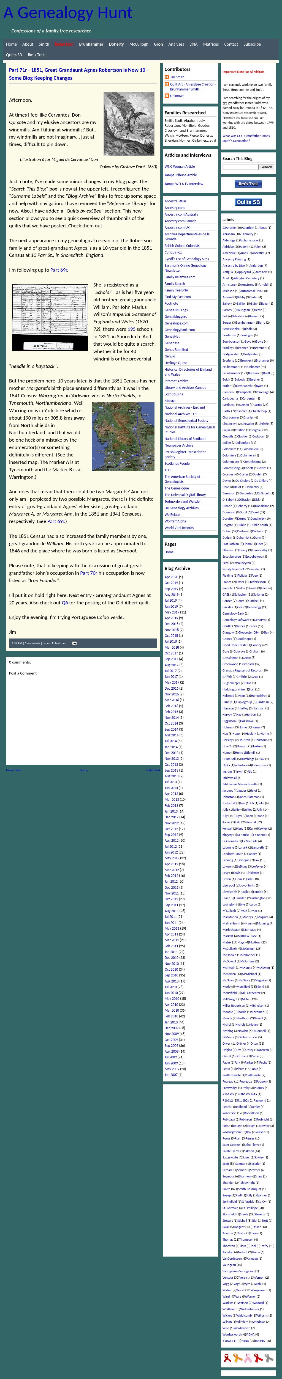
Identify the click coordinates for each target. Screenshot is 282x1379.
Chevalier (248, 424)
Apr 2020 (171, 577)
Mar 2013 (172, 799)
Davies (227, 481)
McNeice (244, 980)
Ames (244, 253)
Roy (248, 1132)
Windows (259, 1322)
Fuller (241, 588)
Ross (226, 1126)
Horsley (228, 740)
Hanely (227, 702)
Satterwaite (230, 1157)
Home (11, 44)
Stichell (242, 1221)
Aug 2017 (171, 665)
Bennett (254, 316)
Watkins (228, 1303)
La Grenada (230, 841)
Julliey (248, 809)
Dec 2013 (171, 752)
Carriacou (229, 405)
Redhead (241, 1107)
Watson (243, 1303)
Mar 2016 (172, 700)
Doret (255, 512)
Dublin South (259, 525)
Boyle (259, 341)
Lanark (242, 847)
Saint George (231, 1145)
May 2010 (172, 998)
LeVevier (257, 866)
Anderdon (256, 266)
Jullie (236, 809)
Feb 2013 (171, 805)
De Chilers (261, 481)
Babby (241, 297)
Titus (242, 1246)
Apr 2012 (171, 864)
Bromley (246, 360)
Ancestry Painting (234, 259)
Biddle (248, 329)
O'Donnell (259, 1031)
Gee (240, 607)
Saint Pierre (251, 1145)
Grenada (248, 664)
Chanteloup (259, 411)
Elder (259, 544)
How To (227, 746)
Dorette (228, 519)
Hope (236, 734)
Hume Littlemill (245, 753)
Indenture (241, 765)
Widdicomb (244, 1315)
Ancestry (258, 253)
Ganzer (227, 601)
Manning (263, 923)
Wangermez (259, 1290)
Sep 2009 (171, 1045)
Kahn (249, 816)
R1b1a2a (228, 1094)
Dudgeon (258, 531)
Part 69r (58, 270)
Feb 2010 (171, 1016)
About (27, 44)
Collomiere (242, 443)
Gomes (227, 639)
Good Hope (243, 639)
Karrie (227, 822)
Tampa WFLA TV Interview (184, 183)
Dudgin (227, 538)
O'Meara (228, 1037)
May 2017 (172, 682)
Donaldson (262, 506)
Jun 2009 (171, 1063)
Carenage (263, 392)
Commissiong (252, 462)
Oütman (240, 1056)
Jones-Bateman (249, 797)
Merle (227, 987)
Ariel (226, 278)
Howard (242, 746)
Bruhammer (230, 367)
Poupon (261, 1081)
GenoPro (260, 620)
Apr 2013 (171, 793)
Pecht (263, 1062)
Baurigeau (243, 310)
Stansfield (229, 1214)
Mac (254, 911)
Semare (228, 1170)
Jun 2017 (171, 676)
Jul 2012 (171, 846)
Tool (253, 1246)
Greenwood (230, 664)
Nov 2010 (172, 963)
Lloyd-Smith (247, 885)
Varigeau (252, 1258)
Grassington (230, 658)
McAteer (255, 942)
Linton (227, 879)
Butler (227, 386)
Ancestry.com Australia (181, 214)
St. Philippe (250, 1208)
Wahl (258, 1284)
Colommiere (231, 462)
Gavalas (228, 607)
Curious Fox (173, 252)
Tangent (239, 1227)
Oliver (227, 1043)
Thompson (246, 1240)
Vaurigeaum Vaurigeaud (238, 1271)
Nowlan (243, 1031)
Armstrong (247, 285)
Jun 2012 (171, 852)
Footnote (171, 303)
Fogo (254, 575)
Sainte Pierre (231, 1151)
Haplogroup (244, 702)
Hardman (262, 702)
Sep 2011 (171, 905)
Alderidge (229, 240)
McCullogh (138, 44)
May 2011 (172, 928)
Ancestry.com (175, 207)
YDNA (245, 1341)
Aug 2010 (171, 981)
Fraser (240, 582)
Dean (226, 487)
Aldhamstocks (249, 240)
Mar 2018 (172, 647)
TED (167, 470)
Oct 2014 (171, 723)
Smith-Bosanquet (249, 1189)
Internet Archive (176, 381)
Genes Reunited (176, 349)
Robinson (245, 1119)
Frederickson (257, 582)
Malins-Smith (231, 923)
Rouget (237, 1126)
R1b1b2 (228, 1100)
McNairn (228, 980)
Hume (227, 753)
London (258, 892)
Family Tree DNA (234, 569)
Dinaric (227, 506)
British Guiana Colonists (182, 245)
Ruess (226, 1138)
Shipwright (247, 1183)
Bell (225, 316)
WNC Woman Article (180, 166)
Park (237, 1062)
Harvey (227, 715)
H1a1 (248, 683)
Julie (261, 803)
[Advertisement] (187, 1169)
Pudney (259, 1088)
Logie (245, 892)
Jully (259, 809)
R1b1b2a (243, 1100)
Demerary (252, 487)
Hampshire (258, 696)
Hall (251, 689)
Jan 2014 (171, 747)
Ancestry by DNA (234, 266)
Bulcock (240, 379)
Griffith (227, 677)
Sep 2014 (171, 729)
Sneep (227, 1195)
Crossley (228, 474)
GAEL (226, 594)
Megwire (261, 980)
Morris (241, 1012)
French (227, 588)
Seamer (240, 1164)
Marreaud (249, 930)
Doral (243, 512)
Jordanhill (229, 803)
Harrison (228, 708)
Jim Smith (177, 77)
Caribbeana (230, 398)
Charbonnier (231, 417)
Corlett (248, 468)
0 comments (32, 643)
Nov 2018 (172, 629)
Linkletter (252, 873)
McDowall (229, 961)
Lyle (242, 904)
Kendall (227, 828)
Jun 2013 (171, 788)
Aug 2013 (171, 776)
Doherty (241, 506)
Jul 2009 (171, 1057)
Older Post (153, 770)
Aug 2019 (171, 594)
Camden (228, 392)
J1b (250, 772)
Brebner (242, 348)
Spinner (262, 1195)
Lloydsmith (230, 892)
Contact (231, 44)
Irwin (239, 772)
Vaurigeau (229, 1265)
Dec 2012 (171, 817)
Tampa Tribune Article (181, 175)
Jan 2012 (171, 881)
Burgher (254, 379)
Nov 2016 (172, 694)
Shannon (245, 1176)
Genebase (172, 343)
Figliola (242, 575)
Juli (252, 803)
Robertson (58, 643)
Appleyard (244, 272)
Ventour (228, 1277)
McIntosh (229, 968)
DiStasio (244, 500)
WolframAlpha (175, 521)
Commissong (231, 468)
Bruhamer (262, 360)
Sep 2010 (171, 975)
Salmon (249, 1151)
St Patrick (247, 1202)
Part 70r (88, 573)
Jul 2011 (171, 916)
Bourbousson (231, 341)
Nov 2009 (172, 1033)
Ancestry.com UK (177, 227)
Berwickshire (231, 329)
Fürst (264, 588)
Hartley (243, 708)
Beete (258, 310)
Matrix (227, 942)
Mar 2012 (172, 870)
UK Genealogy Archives (182, 508)
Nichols (240, 1024)
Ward (226, 1296)
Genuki (170, 356)
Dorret (241, 519)
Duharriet (243, 538)
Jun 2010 (171, 992)
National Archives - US (181, 414)
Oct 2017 (171, 653)
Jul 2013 (171, 782)
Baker (265, 303)
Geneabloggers (176, 316)
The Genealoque (177, 488)
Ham (242, 696)
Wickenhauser (249, 1309)
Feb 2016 (171, 706)
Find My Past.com (178, 296)
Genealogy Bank (233, 613)
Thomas (228, 1240)
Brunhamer (252, 367)
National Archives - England (185, 407)
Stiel (254, 1221)
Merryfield (230, 993)
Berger (227, 322)
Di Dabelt (263, 493)
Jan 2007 (171, 1074)
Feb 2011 (171, 946)
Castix (227, 411)
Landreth (258, 847)
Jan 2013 (171, 811)
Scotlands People (177, 463)
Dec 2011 (171, 887)
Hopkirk (251, 734)
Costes (262, 468)
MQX (243, 911)
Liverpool (229, 885)
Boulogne (246, 335)
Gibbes (240, 626)
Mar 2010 (172, 1010)
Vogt (237, 1284)
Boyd (248, 341)
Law (256, 860)
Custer (244, 474)
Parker (249, 1062)
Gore (226, 651)
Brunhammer (231, 373)
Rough (251, 1126)
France (227, 582)
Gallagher (240, 594)
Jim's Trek (36, 54)
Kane (260, 816)
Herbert (251, 715)
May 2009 (172, 1069)
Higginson (229, 721)
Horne (265, 734)
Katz (237, 822)
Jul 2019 (171, 600)
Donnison (229, 512)
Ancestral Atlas (175, 201)
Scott (226, 1164)
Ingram (227, 772)
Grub (255, 677)
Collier (227, 443)
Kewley (263, 828)
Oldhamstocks (247, 1037)
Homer (256, 727)
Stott (265, 1221)
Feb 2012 (171, 875)
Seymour (228, 1176)
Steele (244, 1214)
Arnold (263, 285)
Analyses (176, 44)
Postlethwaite (232, 1075)
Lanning (228, 860)
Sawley (259, 1157)
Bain (254, 303)
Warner (251, 1296)
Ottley (249, 1050)
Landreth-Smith (233, 854)
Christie (264, 424)
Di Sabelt (228, 500)
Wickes (227, 1315)
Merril (260, 987)
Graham (255, 651)
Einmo (247, 544)
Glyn (266, 632)
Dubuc (227, 531)
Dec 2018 (171, 623)
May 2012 (172, 858)
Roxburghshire (232, 1132)
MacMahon (230, 917)
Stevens (259, 1214)
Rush (238, 1138)
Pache (255, 1056)
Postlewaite (253, 1075)
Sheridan (228, 1183)
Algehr (244, 247)
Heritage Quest (176, 362)
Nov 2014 (172, 717)
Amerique (229, 253)
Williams (262, 1315)
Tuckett (243, 1252)
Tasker (256, 1227)
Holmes (228, 727)
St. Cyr (262, 1202)
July (225, 816)
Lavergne (243, 860)
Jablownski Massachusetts (240, 784)
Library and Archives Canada (185, 387)
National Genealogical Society (186, 420)
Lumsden (240, 898)
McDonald (229, 955)
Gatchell (253, 601)
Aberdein (248, 228)
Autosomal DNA (251, 291)
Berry (261, 322)
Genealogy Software (236, 620)
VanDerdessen (232, 1258)
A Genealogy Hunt (68, 12)
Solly (249, 1195)
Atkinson (228, 291)
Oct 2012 (171, 829)
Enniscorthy (259, 550)
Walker (227, 1290)
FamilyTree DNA (176, 290)
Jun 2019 (171, 606)
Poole (254, 1069)
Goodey (256, 645)
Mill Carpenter (251, 993)
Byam (260, 386)
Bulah (226, 379)
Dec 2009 (171, 1028)
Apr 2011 (171, 934)
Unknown (177, 95)
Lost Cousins (174, 394)
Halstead (228, 696)
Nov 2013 (172, 758)
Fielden (256, 569)
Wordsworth (242, 1328)
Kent (240, 828)
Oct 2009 (171, 1039)
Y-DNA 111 (230, 1341)
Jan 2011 (171, 951)
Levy (226, 873)
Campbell (244, 392)
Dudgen (242, 531)
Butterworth (243, 386)
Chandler (241, 411)
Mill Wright (230, 999)
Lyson (253, 904)
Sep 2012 (171, 834)
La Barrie (243, 835)
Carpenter (249, 398)
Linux (239, 879)
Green (247, 658)
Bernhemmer (245, 322)
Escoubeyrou (253, 556)
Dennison (229, 493)
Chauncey (229, 424)
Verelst (244, 1277)
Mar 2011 (172, 940)
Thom (254, 1233)
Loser (226, 898)
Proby (246, 1088)
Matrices (211, 44)
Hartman (258, 708)
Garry (240, 601)
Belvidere (238, 316)
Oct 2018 (171, 635)
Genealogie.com (177, 323)
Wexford (258, 1303)
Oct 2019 (171, 582)
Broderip (228, 360)
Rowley (264, 1126)
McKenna (246, 968)
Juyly (238, 816)
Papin (226, 1062)
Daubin (257, 474)
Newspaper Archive (179, 445)
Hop (225, 734)
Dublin (241, 525)
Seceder (255, 1164)
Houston (244, 740)
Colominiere (250, 449)
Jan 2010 (171, 1022)
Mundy (227, 1018)
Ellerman (228, 550)
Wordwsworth (232, 1334)
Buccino (253, 373)
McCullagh (230, 949)
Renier (255, 1107)
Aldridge (228, 247)
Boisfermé (229, 335)
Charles (249, 417)
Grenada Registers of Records (242, 670)
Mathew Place (247, 936)
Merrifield (243, 987)
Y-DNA (250, 1334)
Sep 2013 (171, 770)
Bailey (227, 303)
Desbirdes (246, 493)
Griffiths (242, 677)
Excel (226, 563)
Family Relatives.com (180, 277)
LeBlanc (242, 866)
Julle (226, 809)
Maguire (263, 917)
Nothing (228, 1031)
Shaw (258, 1176)
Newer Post (13, 770)
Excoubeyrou (242, 563)
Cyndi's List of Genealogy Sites (187, 259)
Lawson (228, 866)
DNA (193, 44)
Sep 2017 (171, 659)
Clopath (228, 436)
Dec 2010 (171, 957)
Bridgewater (231, 354)
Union (256, 1252)
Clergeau (256, 430)
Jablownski (230, 778)
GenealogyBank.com (180, 329)
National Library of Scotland (185, 438)
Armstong (229, 285)
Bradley (228, 348)
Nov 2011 (172, 893)
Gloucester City (248, 632)
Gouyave (239, 651)
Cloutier (242, 436)
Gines (253, 626)
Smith (44, 44)
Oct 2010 (171, 969)
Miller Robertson (234, 1006)
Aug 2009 (171, 1051)
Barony (227, 310)
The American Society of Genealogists (182, 479)
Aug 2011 (171, 911)
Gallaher (258, 594)
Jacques (228, 790)
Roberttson (251, 1113)
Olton (254, 1043)
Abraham (229, 234)
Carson (244, 405)
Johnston (229, 797)
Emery (243, 550)
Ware (237, 1296)
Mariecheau (230, 930)
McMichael (249, 974)
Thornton (229, 1246)
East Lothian (231, 544)
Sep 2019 (171, 589)
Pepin (226, 1069)
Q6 (65, 602)
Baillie (241, 303)
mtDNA (260, 1341)
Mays (241, 942)
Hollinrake (247, 721)
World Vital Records (179, 527)
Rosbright (262, 1119)
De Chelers (243, 481)
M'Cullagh (229, 911)
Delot (237, 487)
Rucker (260, 1132)
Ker (251, 828)
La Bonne (259, 835)
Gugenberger (231, 683)
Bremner (260, 348)
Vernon (259, 1277)
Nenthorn (243, 1018)
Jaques (241, 790)
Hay (238, 715)
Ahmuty (248, 234)
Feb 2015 (171, 711)
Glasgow (228, 632)
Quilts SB (14, 54)
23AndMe (229, 228)
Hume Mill (230, 759)
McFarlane (247, 961)
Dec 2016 (171, 688)
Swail (226, 1227)
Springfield (230, 1202)
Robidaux (229, 1119)
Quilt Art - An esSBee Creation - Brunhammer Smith (193, 87)
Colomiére (247, 455)
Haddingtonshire (234, 689)
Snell (238, 1195)
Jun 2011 (171, 922)
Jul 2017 (171, 670)
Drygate (228, 525)
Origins (227, 1050)
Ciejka (227, 430)
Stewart (228, 1221)
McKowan (263, 968)
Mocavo (171, 400)
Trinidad (228, 1252)
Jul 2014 (171, 741)
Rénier (250, 1138)
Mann (249, 923)
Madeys (247, 917)
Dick (257, 500)
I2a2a (226, 765)
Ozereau (263, 1050)
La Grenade (249, 841)
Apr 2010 (171, 1004)
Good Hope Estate (235, 645)
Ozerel (227, 1056)
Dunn (257, 538)
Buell (266, 373)
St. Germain (230, 1208)
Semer (241, 1170)
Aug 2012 (171, 840)
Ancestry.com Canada (180, 221)
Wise (226, 1328)
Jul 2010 (171, 987)
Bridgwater (250, 354)
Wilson (227, 1322)
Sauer (246, 1157)
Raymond (260, 1100)
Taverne (228, 1233)
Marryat (228, 936)
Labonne (228, 847)
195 (131, 329)
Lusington (229, 904)
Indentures (259, 765)
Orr (238, 1050)
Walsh (240, 1290)
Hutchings (247, 759)
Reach (227, 1107)
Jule (242, 803)
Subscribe (252, 44)
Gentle (227, 626)
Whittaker (229, 1309)
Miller (246, 999)
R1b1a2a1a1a (248, 1094)
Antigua (228, 272)
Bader (254, 297)
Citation (240, 430)
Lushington (258, 898)
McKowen (229, 974)
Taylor (241, 1233)
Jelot (254, 790)
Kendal (251, 822)
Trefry (264, 1246)
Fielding (228, 575)
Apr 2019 (171, 618)
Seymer (255, 1170)
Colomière (229, 455)
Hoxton (257, 746)
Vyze (247, 1284)
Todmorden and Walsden (183, 501)
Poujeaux (246, 1081)
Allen (258, 247)
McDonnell (248, 955)
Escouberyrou (232, 556)
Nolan (254, 1024)
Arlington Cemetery (246, 278)
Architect (261, 272)
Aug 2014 (171, 735)
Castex (257, 405)
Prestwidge (230, 1088)
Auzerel (227, 297)
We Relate (172, 514)
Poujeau (228, 1081)
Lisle (250, 879)
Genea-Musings (176, 310)
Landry (252, 854)
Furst (253, 588)
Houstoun (261, 740)
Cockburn (259, 436)
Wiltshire (242, 1322)
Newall (258, 1018)
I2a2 (261, 759)
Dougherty (257, 519)
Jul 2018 (171, 641)
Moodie (228, 1012)
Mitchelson (257, 1006)
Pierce (240, 1069)
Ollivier (241, 1043)
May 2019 (172, 612)
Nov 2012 (172, 823)
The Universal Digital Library (185, 494)
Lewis (236, 873)
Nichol (227, 1024)
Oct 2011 (171, 899)
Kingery (228, 835)
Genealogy (254, 607)
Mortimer (257, 1012)
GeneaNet (172, 336)
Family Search (175, 283)
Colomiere (229, 449)
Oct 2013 (171, 764)
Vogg (226, 1284)
